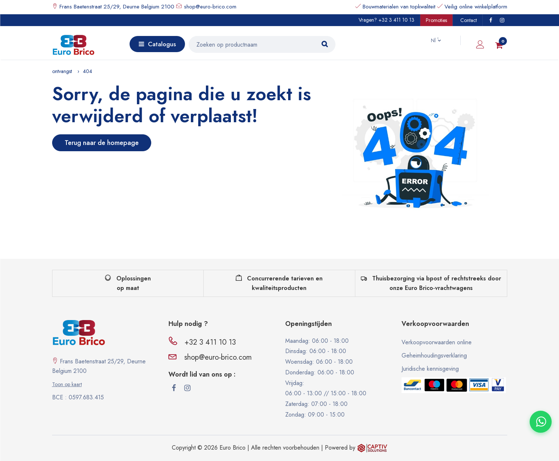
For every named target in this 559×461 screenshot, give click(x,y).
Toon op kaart (67, 384)
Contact (468, 20)
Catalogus (157, 44)
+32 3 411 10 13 (396, 19)
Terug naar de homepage (102, 143)
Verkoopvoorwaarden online (437, 342)
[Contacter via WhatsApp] (541, 422)
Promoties (436, 20)
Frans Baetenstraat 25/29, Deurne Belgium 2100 (116, 7)
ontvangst (62, 71)
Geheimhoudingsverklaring (434, 355)
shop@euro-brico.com (210, 7)
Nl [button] (429, 40)
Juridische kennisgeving (430, 368)
